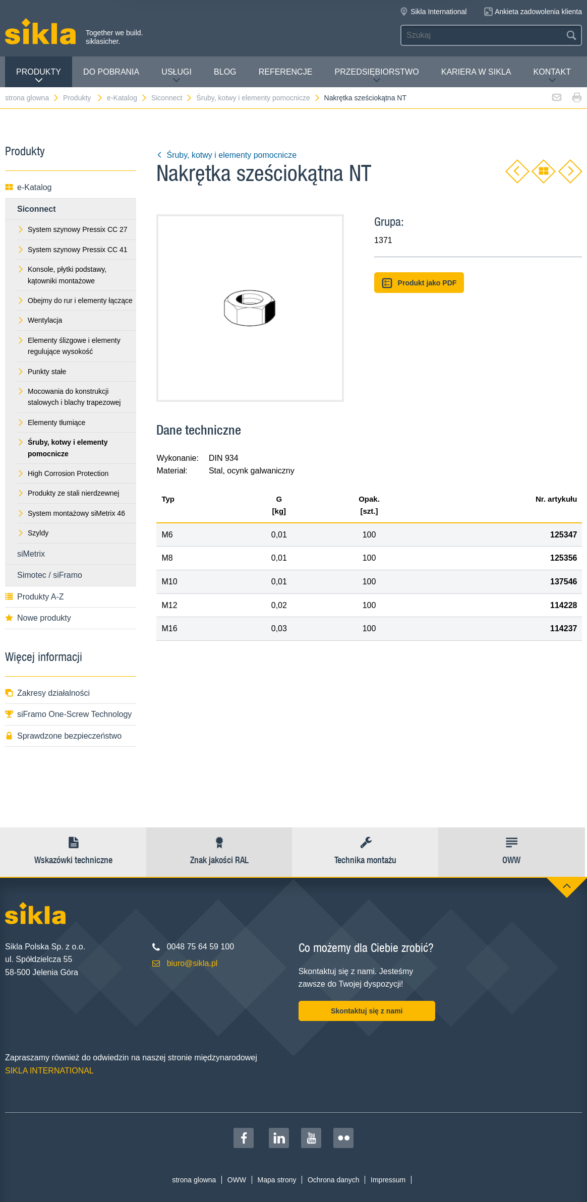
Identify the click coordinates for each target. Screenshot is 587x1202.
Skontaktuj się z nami (366, 1011)
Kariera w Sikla (476, 72)
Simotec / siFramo (49, 575)
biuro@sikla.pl (192, 963)
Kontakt (552, 76)
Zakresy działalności (47, 693)
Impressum (388, 1180)
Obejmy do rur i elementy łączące (75, 300)
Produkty (38, 76)
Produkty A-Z (34, 596)
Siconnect (172, 98)
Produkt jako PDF (419, 283)
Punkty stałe (41, 372)
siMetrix (31, 554)
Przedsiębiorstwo (376, 76)
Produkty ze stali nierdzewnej (68, 493)
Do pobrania (111, 72)
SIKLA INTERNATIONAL (49, 1070)
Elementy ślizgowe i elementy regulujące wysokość (69, 345)
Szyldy (32, 533)
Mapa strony (276, 1180)
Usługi (176, 76)
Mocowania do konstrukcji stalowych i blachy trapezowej (69, 396)
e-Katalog (127, 98)
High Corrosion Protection (62, 473)
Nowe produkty (38, 618)
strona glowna (32, 98)
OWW (236, 1180)
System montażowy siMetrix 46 (71, 513)
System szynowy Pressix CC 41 (72, 250)
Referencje (286, 72)
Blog (225, 72)
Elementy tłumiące (51, 422)
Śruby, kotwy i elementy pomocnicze (258, 98)
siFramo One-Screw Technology (68, 714)
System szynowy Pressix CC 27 (72, 229)
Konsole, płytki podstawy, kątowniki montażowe (61, 274)
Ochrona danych (334, 1180)
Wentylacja (39, 320)
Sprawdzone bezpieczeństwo (63, 736)
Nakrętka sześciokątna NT (365, 98)
